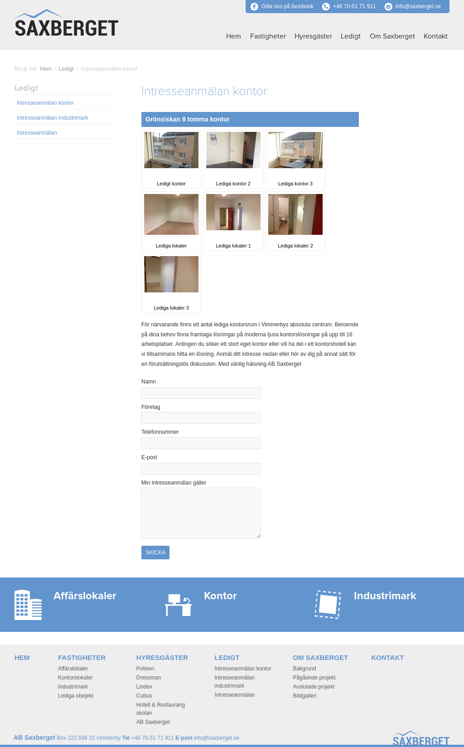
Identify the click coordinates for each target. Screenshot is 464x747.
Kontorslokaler (75, 677)
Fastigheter (268, 36)
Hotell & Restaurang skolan (160, 709)
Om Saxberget (392, 36)
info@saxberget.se (418, 6)
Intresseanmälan (37, 133)
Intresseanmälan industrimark (52, 118)
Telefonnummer (160, 432)
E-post (164, 457)
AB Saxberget (153, 722)
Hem (233, 36)
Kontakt (436, 36)
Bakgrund (304, 668)
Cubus (144, 696)
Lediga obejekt (75, 696)
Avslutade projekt (313, 687)
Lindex (144, 687)
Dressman (148, 677)
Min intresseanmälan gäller (173, 483)
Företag (150, 407)
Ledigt (351, 36)
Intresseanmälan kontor (45, 103)
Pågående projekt (314, 677)
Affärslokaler (73, 668)
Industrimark (73, 687)
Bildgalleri (304, 696)
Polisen (145, 668)
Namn (164, 381)
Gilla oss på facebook (282, 6)
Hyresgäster (313, 36)
